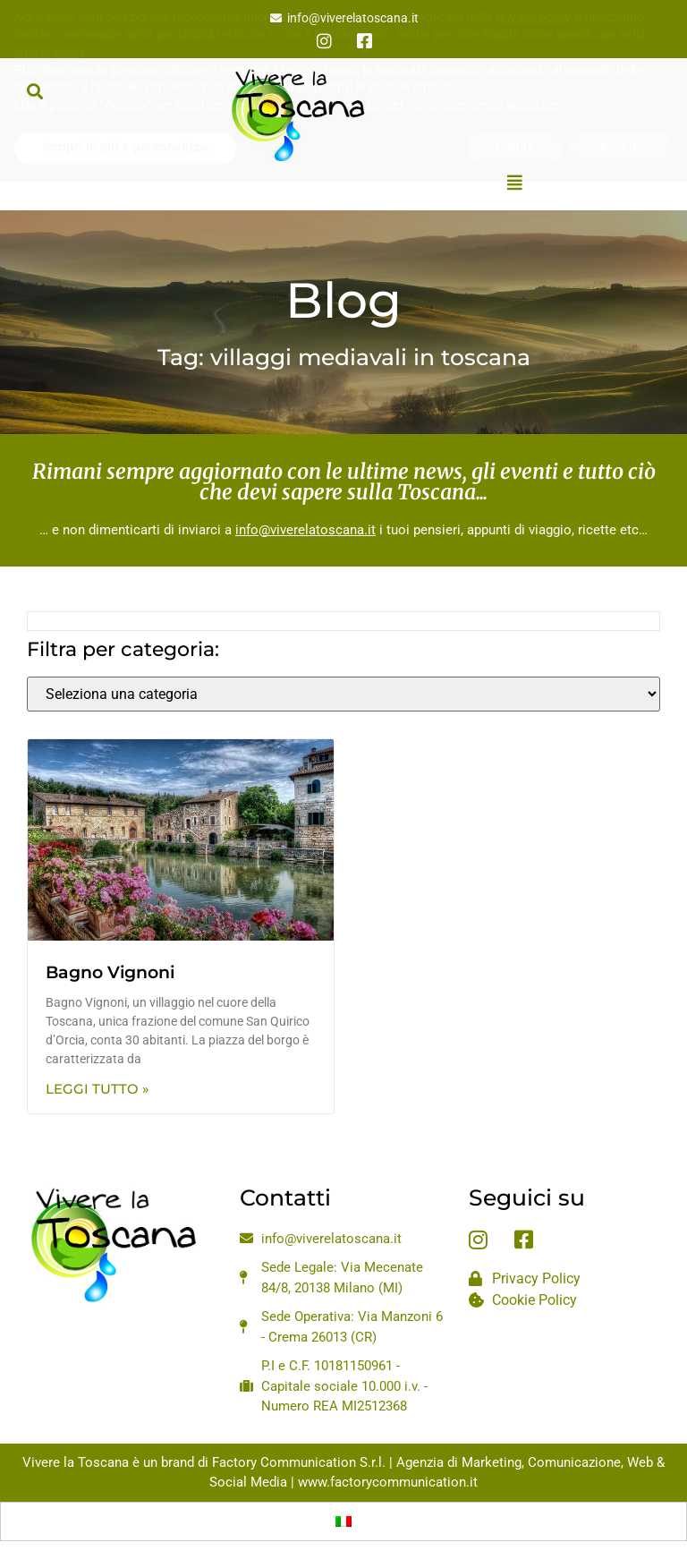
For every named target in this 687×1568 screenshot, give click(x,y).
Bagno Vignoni (110, 972)
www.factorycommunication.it (388, 1482)
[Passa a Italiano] (343, 1521)
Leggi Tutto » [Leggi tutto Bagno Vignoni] (97, 1088)
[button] (34, 91)
